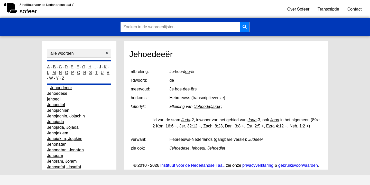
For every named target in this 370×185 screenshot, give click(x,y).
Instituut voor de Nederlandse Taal (192, 165)
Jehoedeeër (61, 87)
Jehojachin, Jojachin (66, 116)
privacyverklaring (257, 165)
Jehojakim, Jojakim (64, 138)
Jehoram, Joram (62, 161)
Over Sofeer (298, 9)
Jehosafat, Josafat (64, 167)
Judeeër (255, 139)
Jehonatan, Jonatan (65, 150)
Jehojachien (58, 110)
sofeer (28, 11)
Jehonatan (57, 144)
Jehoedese (57, 93)
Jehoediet (56, 104)
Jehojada (55, 121)
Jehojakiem (57, 133)
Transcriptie (328, 9)
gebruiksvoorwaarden (298, 165)
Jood (274, 120)
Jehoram (55, 155)
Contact (354, 9)
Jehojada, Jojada (63, 127)
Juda (215, 106)
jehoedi (54, 99)
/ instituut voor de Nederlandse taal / (46, 5)
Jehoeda (202, 106)
